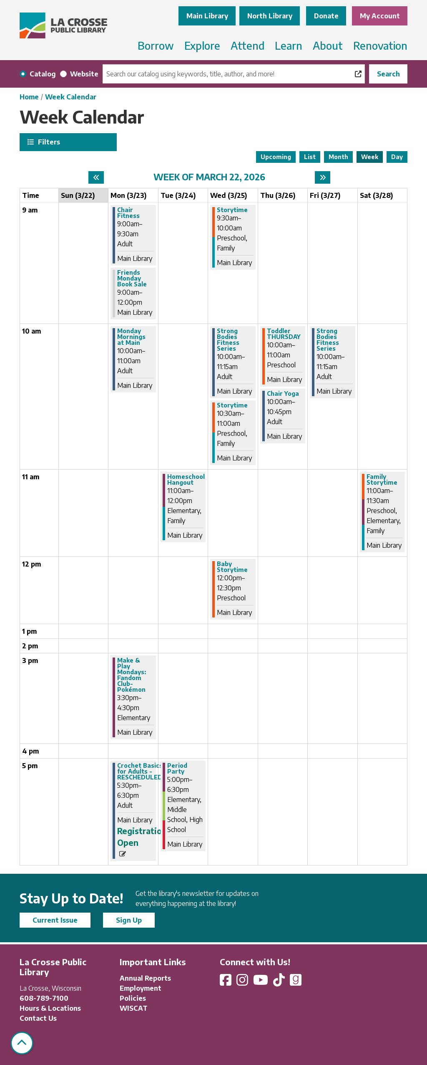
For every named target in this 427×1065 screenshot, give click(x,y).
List (310, 156)
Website (84, 74)
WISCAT (134, 1008)
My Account (380, 16)
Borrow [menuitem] (156, 45)
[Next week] (322, 177)
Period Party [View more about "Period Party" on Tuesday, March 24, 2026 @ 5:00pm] (177, 768)
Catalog (43, 74)
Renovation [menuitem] (380, 45)
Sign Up (129, 920)
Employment (140, 988)
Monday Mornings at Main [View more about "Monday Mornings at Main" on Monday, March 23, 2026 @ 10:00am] (131, 337)
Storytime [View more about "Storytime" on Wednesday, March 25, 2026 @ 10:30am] (232, 405)
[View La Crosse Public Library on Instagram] (243, 982)
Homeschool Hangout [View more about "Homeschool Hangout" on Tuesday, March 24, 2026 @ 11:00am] (186, 480)
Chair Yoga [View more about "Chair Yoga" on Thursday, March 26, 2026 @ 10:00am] (283, 394)
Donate (326, 16)
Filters (48, 141)
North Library (269, 16)
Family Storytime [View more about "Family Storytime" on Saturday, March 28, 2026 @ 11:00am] (382, 480)
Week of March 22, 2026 (209, 177)
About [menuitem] (328, 45)
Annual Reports (145, 978)
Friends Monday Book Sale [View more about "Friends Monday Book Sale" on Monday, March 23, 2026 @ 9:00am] (132, 278)
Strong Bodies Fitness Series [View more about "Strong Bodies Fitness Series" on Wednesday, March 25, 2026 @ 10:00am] (228, 340)
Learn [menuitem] (288, 45)
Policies (133, 998)
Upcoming (276, 156)
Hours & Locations (50, 1008)
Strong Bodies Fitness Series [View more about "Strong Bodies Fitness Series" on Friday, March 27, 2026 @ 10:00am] (327, 340)
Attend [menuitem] (247, 45)
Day (397, 156)
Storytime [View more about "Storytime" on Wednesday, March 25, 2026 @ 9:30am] (232, 210)
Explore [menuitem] (202, 45)
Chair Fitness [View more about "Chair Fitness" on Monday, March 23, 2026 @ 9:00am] (128, 213)
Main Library (207, 16)
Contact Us (38, 1018)
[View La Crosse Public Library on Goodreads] (295, 982)
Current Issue (55, 920)
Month (338, 156)
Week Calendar (70, 97)
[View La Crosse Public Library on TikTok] (279, 982)
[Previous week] (96, 177)
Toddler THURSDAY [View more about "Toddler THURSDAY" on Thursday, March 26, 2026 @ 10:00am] (284, 334)
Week (369, 156)
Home (29, 97)
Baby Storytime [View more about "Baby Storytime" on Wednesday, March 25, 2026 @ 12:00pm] (232, 567)
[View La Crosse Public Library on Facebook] (226, 982)
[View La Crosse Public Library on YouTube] (261, 982)
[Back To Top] (21, 1043)
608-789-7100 (44, 998)
